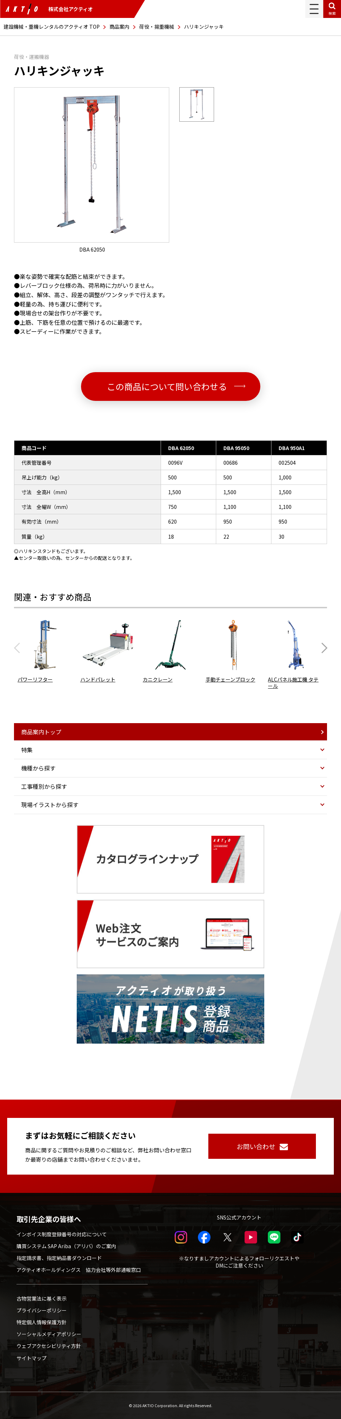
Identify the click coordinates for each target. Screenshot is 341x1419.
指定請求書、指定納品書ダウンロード (59, 1258)
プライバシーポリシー (41, 1310)
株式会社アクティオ (49, 9)
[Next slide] (322, 648)
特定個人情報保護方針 (41, 1322)
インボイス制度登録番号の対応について (61, 1234)
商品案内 (119, 26)
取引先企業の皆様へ (48, 1219)
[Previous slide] (19, 648)
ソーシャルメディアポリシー (48, 1334)
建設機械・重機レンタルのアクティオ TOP (52, 26)
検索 (332, 13)
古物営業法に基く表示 (41, 1298)
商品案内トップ (41, 731)
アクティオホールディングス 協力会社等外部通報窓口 (78, 1269)
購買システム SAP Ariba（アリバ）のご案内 (66, 1246)
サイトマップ (31, 1358)
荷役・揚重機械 (156, 26)
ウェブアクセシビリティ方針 (48, 1346)
